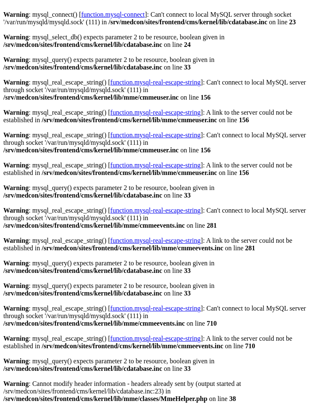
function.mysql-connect (113, 14)
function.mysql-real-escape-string (155, 82)
